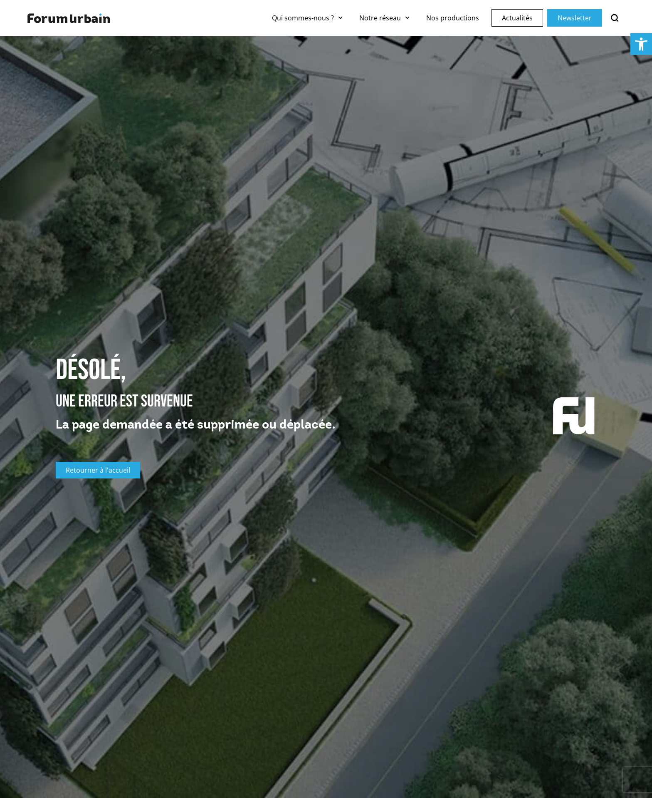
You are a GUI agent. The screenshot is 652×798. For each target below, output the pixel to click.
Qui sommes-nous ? (307, 17)
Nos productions (452, 17)
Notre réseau (384, 17)
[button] (641, 44)
